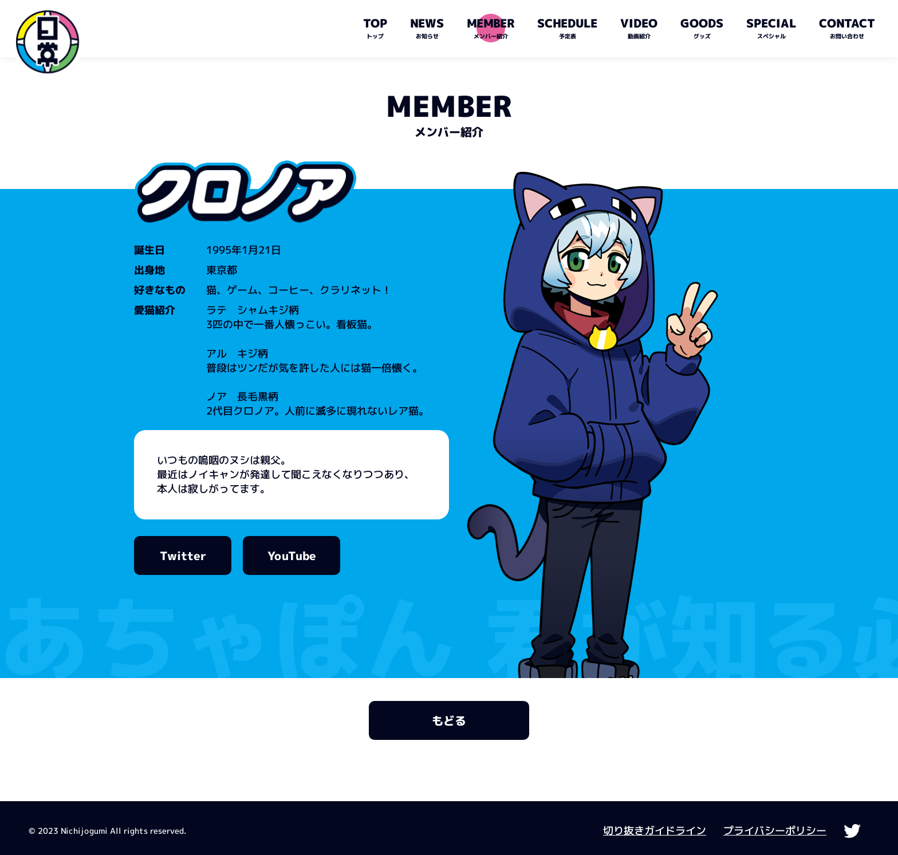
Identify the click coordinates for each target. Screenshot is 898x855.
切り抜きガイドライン (654, 830)
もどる (449, 720)
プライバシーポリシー (774, 830)
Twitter (182, 555)
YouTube (291, 555)
